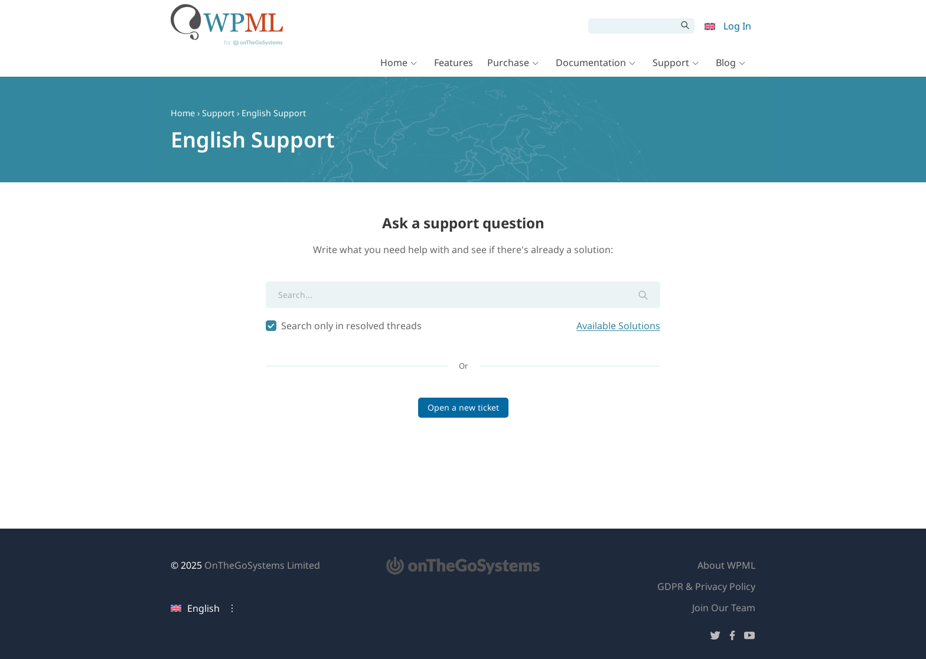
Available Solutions (618, 325)
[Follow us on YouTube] (749, 637)
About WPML (726, 565)
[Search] (632, 26)
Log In (737, 25)
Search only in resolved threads (463, 325)
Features (453, 66)
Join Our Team (723, 607)
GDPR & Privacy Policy (706, 586)
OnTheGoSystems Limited (262, 565)
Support (671, 66)
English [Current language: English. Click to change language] (195, 608)
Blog (726, 66)
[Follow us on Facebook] (732, 637)
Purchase (508, 66)
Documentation (591, 66)
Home (393, 66)
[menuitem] (709, 26)
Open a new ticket (463, 407)
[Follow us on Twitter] (715, 637)
